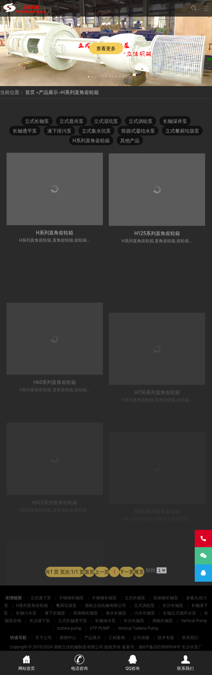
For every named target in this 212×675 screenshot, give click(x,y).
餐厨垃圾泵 (67, 605)
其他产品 (129, 141)
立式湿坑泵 (106, 122)
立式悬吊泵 (71, 122)
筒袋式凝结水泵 (138, 131)
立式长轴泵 (37, 122)
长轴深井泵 (175, 122)
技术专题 (165, 637)
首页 (30, 92)
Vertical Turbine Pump (138, 628)
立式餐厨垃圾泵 (182, 131)
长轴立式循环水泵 (180, 613)
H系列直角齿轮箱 (80, 92)
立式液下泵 (41, 598)
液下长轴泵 (55, 613)
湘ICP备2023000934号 (159, 647)
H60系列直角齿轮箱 (54, 416)
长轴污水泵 (27, 613)
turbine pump (70, 628)
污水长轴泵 (145, 613)
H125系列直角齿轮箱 (157, 239)
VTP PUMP (100, 628)
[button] (88, 75)
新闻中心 (68, 637)
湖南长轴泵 (163, 620)
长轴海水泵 (106, 620)
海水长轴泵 (116, 613)
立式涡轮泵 (140, 122)
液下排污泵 (59, 131)
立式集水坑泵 (96, 131)
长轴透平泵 (25, 131)
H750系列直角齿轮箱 (157, 421)
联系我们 (190, 637)
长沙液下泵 (40, 620)
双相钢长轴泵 (166, 598)
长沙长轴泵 (173, 605)
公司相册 (141, 637)
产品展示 (48, 92)
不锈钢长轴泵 (72, 598)
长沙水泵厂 (192, 647)
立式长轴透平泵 (73, 620)
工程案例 (116, 637)
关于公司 (43, 637)
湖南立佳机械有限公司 (106, 605)
